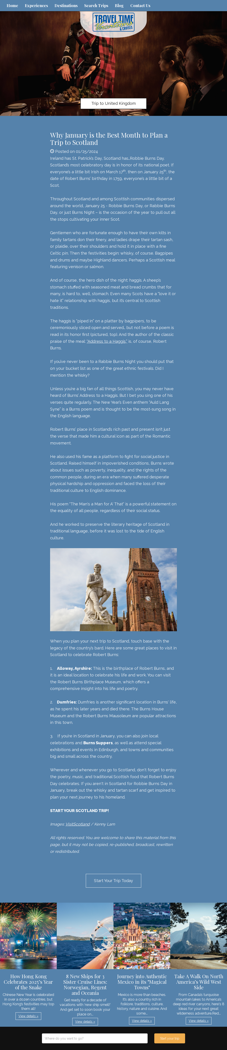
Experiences (36, 5)
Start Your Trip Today (113, 880)
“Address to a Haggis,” (107, 341)
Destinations (66, 5)
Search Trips (96, 5)
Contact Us (140, 5)
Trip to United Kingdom (113, 103)
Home (12, 5)
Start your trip (169, 1038)
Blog (119, 5)
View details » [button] (28, 1016)
